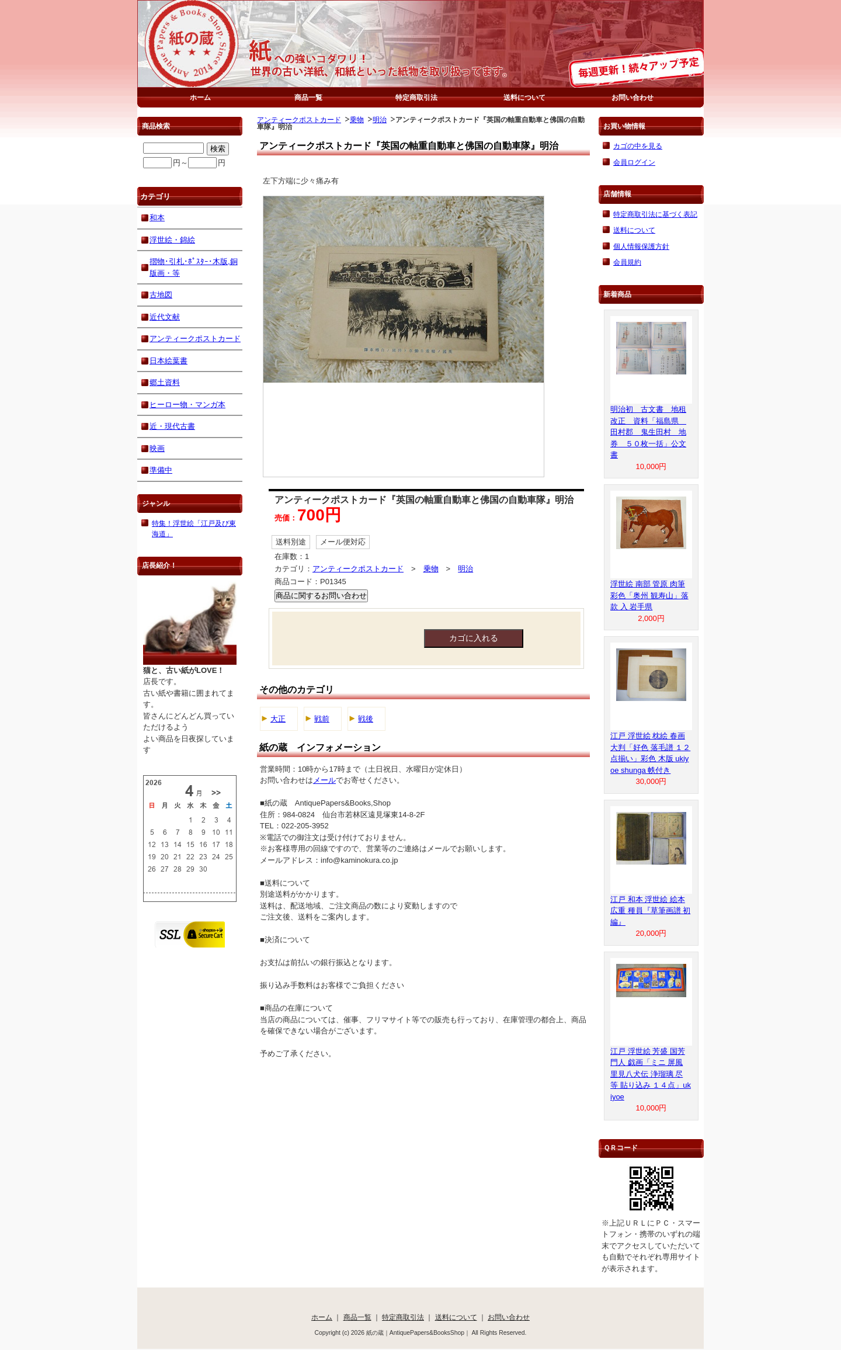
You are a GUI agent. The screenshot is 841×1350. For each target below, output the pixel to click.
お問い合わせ (632, 97)
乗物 (357, 119)
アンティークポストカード (299, 119)
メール (324, 780)
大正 (278, 718)
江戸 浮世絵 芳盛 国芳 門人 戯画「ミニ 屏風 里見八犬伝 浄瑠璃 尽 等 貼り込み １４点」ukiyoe (650, 1074)
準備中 (161, 470)
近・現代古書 (172, 426)
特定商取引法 (416, 97)
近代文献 (165, 317)
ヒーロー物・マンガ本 (187, 404)
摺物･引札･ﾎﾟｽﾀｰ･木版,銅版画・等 (194, 267)
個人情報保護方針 (641, 246)
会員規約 (627, 262)
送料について (524, 97)
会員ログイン (634, 162)
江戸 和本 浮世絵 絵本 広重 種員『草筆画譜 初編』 (650, 910)
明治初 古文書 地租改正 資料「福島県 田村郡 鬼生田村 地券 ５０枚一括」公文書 (648, 432)
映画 (157, 448)
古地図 (161, 294)
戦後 (365, 718)
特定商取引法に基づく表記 (655, 214)
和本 (157, 217)
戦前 (321, 718)
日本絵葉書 (168, 360)
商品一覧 (308, 97)
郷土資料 (165, 382)
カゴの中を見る (637, 146)
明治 (380, 119)
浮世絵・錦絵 (172, 239)
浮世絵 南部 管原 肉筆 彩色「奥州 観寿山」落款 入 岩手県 (649, 595)
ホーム (200, 97)
